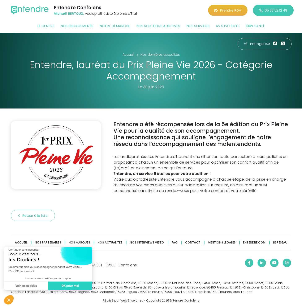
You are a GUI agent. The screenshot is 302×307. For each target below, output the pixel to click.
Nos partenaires (48, 242)
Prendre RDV (227, 10)
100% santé (255, 26)
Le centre (45, 26)
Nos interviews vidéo (147, 242)
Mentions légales (222, 242)
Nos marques (79, 242)
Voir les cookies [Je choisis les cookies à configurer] (26, 286)
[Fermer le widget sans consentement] (23, 250)
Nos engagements (77, 26)
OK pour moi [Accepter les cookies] (70, 286)
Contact (192, 242)
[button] (9, 300)
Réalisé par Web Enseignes (123, 300)
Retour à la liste (32, 215)
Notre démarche (115, 26)
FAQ (175, 242)
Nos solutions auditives (158, 26)
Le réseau (280, 242)
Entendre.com (254, 242)
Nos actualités (110, 242)
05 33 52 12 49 (273, 10)
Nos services (198, 26)
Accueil (21, 242)
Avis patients (228, 26)
